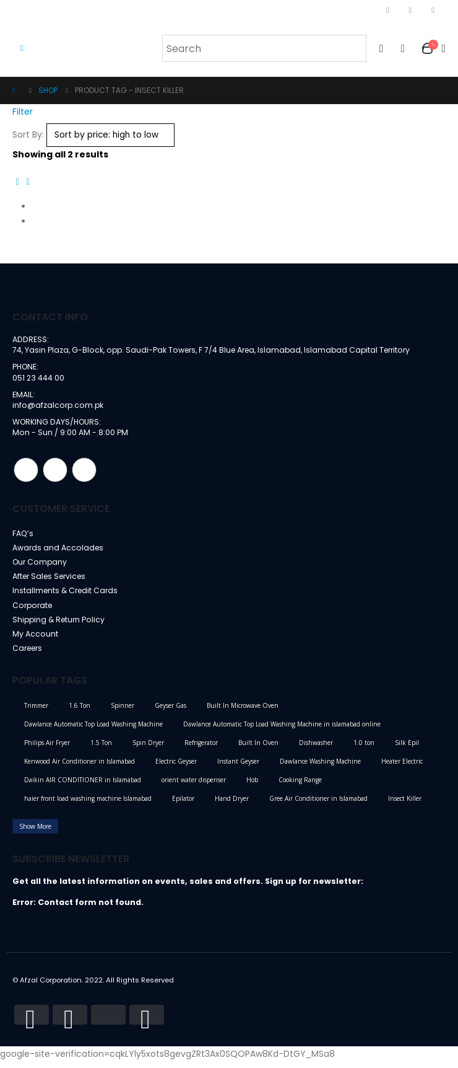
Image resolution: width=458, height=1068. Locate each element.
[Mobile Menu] (22, 48)
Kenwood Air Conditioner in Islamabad (79, 768)
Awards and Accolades (58, 550)
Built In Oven (258, 749)
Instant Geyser (238, 768)
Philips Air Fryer (47, 749)
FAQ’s (23, 536)
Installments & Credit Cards (67, 595)
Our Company (40, 565)
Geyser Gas (170, 712)
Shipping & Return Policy (60, 625)
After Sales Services (52, 580)
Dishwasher (316, 749)
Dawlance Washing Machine (320, 768)
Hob (252, 786)
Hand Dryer (232, 805)
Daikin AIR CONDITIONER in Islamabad (82, 786)
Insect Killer (404, 805)
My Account (35, 640)
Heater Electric (402, 768)
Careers (29, 655)
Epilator (183, 805)
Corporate (33, 610)
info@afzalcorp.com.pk (58, 406)
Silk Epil (407, 749)
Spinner (122, 712)
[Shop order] (110, 134)
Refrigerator (201, 749)
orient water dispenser (194, 786)
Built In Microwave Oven (243, 712)
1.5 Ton (101, 749)
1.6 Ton (79, 712)
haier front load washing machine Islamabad (88, 805)
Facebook (26, 472)
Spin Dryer (148, 749)
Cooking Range (300, 786)
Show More (35, 833)
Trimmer (36, 712)
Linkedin (84, 472)
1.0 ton (363, 749)
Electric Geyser (176, 768)
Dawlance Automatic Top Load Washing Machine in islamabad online (282, 730)
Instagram (55, 472)
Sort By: (28, 134)
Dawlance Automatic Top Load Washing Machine (93, 730)
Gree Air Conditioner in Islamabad (318, 805)
